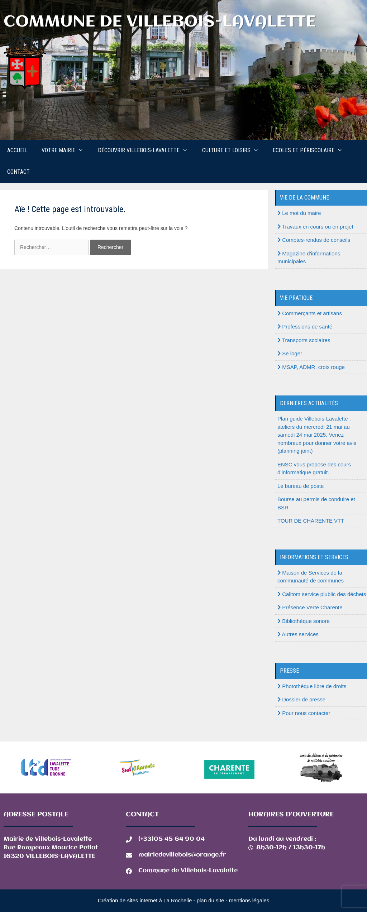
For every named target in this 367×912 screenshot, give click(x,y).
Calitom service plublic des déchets (321, 594)
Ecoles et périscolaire (311, 150)
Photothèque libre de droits (311, 686)
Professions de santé (304, 326)
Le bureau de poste (300, 486)
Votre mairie (66, 150)
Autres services (298, 634)
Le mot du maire (299, 213)
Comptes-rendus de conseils (313, 240)
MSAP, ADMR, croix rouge (311, 367)
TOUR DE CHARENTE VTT (310, 521)
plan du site (210, 900)
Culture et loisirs (234, 150)
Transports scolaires (303, 340)
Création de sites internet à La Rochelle (145, 900)
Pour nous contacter (303, 713)
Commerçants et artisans (309, 313)
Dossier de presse (301, 699)
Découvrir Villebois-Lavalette (146, 150)
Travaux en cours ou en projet (315, 227)
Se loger (289, 353)
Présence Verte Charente (310, 607)
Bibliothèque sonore (303, 621)
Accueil (17, 150)
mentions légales (249, 900)
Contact (18, 171)
